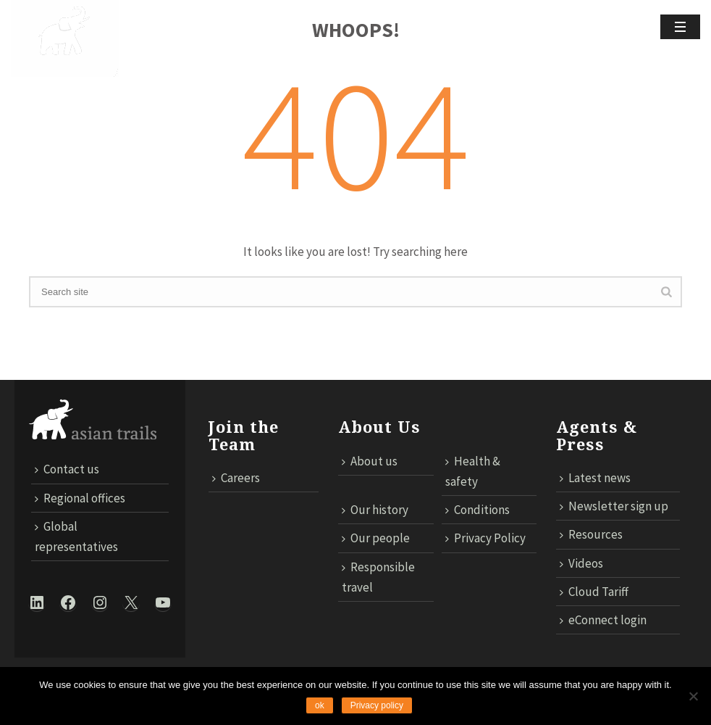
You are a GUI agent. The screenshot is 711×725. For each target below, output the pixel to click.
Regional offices (80, 498)
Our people (376, 538)
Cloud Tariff (594, 592)
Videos (581, 563)
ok (319, 705)
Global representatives (76, 536)
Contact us (67, 469)
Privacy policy (376, 705)
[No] (693, 696)
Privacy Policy (485, 538)
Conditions (477, 510)
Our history (375, 510)
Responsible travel (378, 577)
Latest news (595, 478)
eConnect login (603, 620)
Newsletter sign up (614, 506)
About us (369, 461)
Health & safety (472, 471)
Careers (236, 478)
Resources (591, 534)
